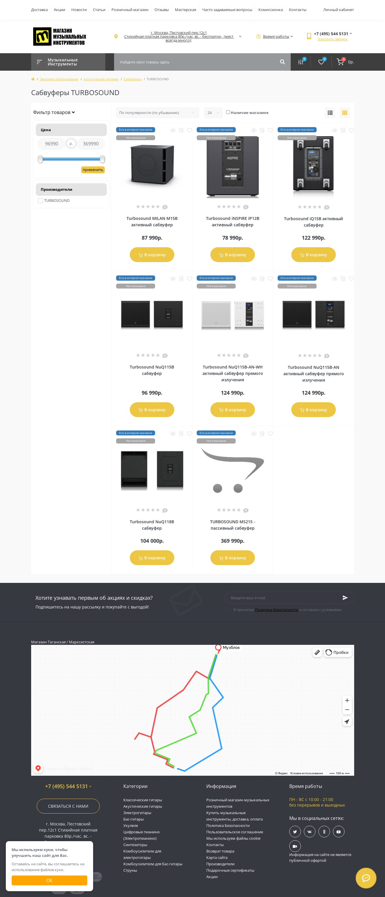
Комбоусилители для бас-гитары (152, 863)
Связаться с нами (68, 806)
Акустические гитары (142, 806)
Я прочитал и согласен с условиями (287, 609)
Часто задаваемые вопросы (227, 9)
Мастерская (185, 9)
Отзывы (162, 9)
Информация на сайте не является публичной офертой (320, 857)
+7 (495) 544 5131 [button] (68, 786)
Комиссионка (270, 9)
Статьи (99, 9)
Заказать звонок (333, 39)
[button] (179, 36)
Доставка (39, 9)
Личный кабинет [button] (338, 9)
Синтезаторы (135, 844)
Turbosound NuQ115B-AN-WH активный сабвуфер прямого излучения (233, 373)
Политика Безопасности (276, 609)
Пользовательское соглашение (234, 831)
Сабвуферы (132, 79)
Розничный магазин (129, 9)
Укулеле (130, 825)
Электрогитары (137, 812)
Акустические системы (101, 79)
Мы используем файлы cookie (233, 838)
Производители (220, 863)
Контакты (297, 9)
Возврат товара (220, 851)
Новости (79, 9)
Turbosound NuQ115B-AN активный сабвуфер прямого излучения (313, 373)
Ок (49, 880)
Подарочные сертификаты (230, 870)
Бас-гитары (133, 819)
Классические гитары (142, 799)
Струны (130, 870)
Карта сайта (217, 857)
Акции (59, 9)
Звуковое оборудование (59, 79)
